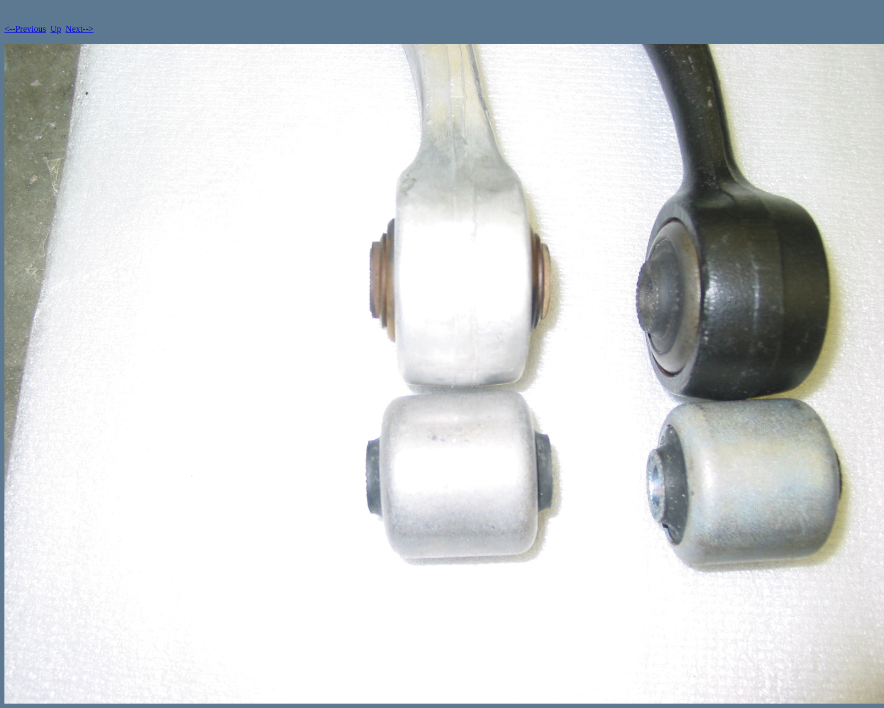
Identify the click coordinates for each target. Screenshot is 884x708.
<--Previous (25, 29)
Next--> (79, 29)
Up (56, 29)
